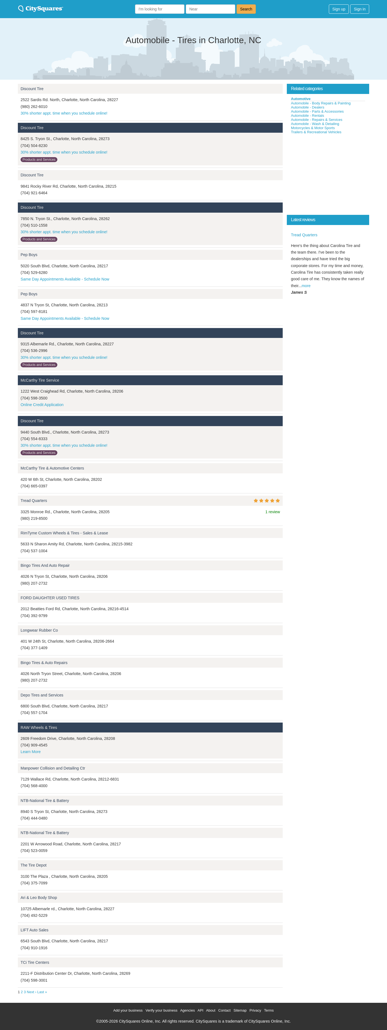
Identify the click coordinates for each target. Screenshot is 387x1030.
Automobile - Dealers (307, 107)
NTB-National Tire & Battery (45, 800)
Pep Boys (29, 254)
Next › (32, 992)
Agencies (187, 1010)
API (200, 1010)
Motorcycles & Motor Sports (313, 128)
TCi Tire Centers (35, 962)
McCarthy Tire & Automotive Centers (52, 468)
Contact (224, 1010)
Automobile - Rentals (307, 115)
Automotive (301, 99)
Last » (42, 992)
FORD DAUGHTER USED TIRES (50, 598)
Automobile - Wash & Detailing (315, 124)
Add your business (128, 1010)
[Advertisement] (328, 175)
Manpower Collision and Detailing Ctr (53, 768)
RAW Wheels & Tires (39, 727)
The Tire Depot (34, 865)
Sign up (338, 9)
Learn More (31, 751)
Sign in (360, 9)
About (210, 1010)
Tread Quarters (34, 500)
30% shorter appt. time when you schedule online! (64, 113)
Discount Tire (32, 89)
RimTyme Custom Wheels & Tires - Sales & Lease (64, 533)
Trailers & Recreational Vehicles (316, 132)
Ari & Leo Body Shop (39, 897)
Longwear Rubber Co (39, 630)
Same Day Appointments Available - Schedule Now (65, 279)
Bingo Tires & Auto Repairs (44, 662)
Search (246, 9)
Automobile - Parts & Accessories (317, 111)
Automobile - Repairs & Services (316, 120)
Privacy (255, 1010)
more (306, 286)
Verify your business (161, 1010)
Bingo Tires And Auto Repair (45, 565)
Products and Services (39, 160)
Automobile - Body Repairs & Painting (321, 103)
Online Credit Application (42, 404)
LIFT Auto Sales (34, 930)
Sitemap (240, 1010)
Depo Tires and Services (42, 695)
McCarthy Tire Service (40, 380)
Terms (269, 1010)
